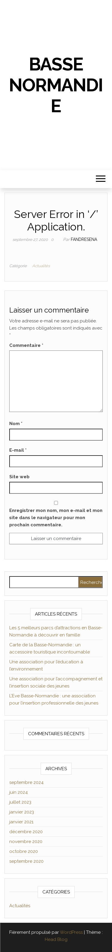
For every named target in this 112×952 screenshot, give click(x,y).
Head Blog (56, 939)
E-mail (18, 450)
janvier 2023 (21, 812)
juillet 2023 (20, 802)
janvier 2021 (21, 822)
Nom (15, 423)
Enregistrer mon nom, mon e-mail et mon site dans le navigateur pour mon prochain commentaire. (55, 517)
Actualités (41, 266)
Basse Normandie (56, 85)
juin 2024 (18, 792)
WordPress (71, 932)
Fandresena (84, 239)
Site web (19, 476)
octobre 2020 (23, 851)
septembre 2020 (26, 861)
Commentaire (26, 345)
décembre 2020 (26, 831)
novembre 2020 (25, 841)
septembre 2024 (26, 782)
